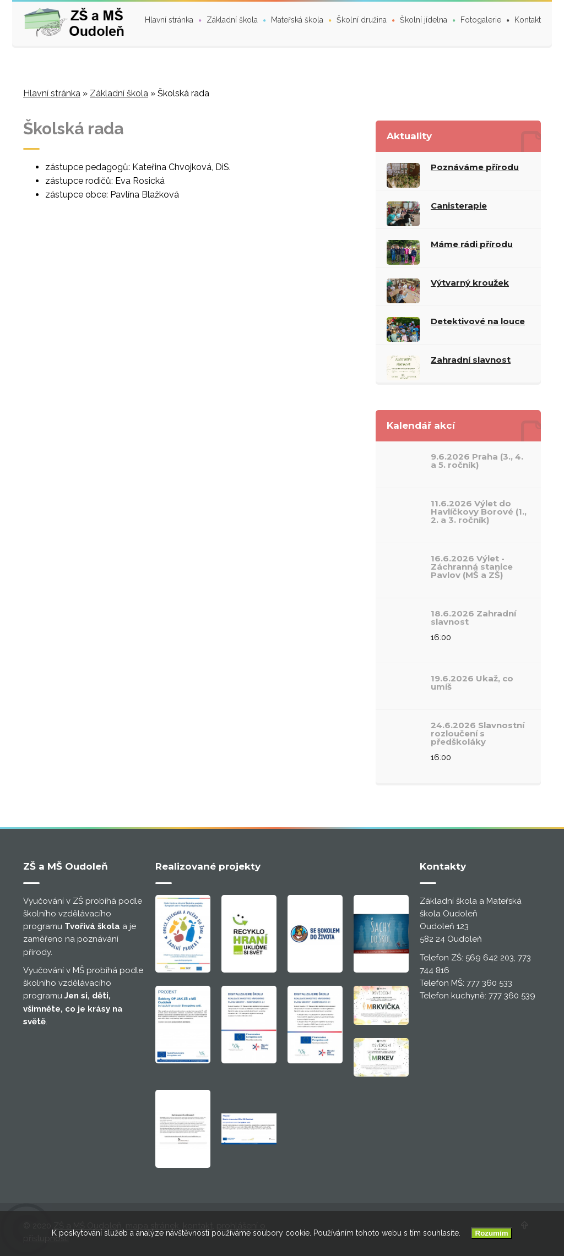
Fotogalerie (480, 19)
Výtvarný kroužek (470, 282)
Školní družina (362, 19)
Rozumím (491, 1233)
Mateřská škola (297, 19)
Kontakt (527, 19)
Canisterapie (459, 205)
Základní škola (232, 19)
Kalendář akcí (421, 425)
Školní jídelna (423, 19)
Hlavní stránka (169, 19)
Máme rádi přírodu (472, 244)
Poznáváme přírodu (475, 167)
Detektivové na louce (478, 321)
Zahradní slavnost (471, 359)
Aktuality (409, 135)
